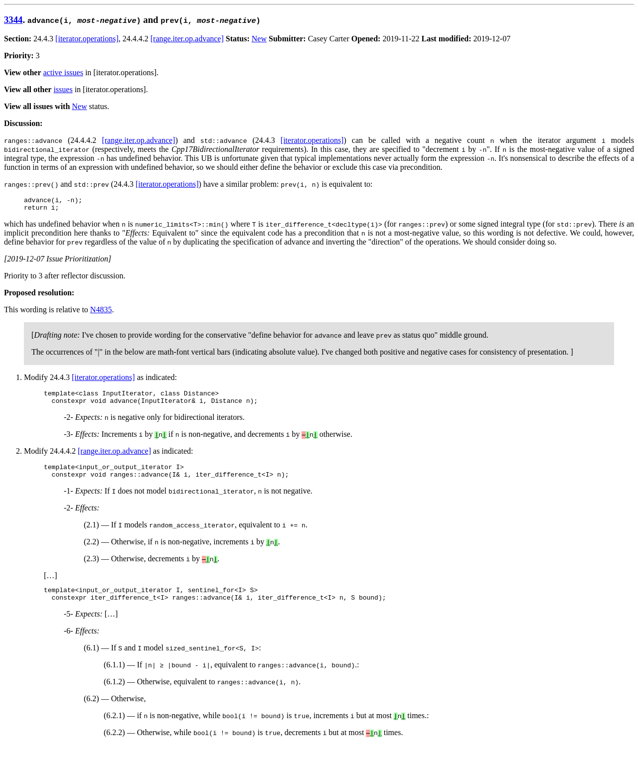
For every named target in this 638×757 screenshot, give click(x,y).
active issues (63, 72)
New (259, 38)
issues (62, 89)
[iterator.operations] (87, 38)
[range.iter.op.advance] (187, 38)
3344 (13, 19)
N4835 (101, 312)
